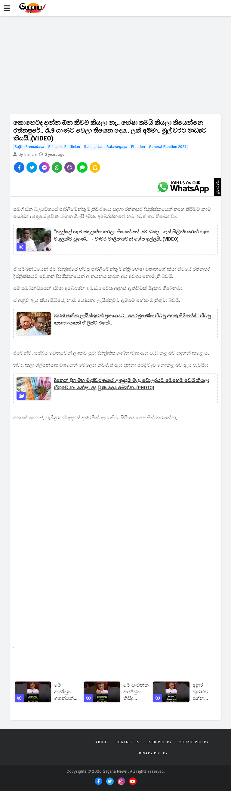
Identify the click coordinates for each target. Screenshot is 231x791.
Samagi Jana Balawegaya (105, 146)
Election (138, 146)
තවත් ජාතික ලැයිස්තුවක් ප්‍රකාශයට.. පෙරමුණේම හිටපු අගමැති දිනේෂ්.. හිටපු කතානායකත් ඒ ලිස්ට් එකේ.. (132, 319)
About (102, 742)
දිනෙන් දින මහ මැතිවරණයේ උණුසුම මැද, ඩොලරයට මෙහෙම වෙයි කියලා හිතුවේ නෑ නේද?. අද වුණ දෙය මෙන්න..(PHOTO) (131, 384)
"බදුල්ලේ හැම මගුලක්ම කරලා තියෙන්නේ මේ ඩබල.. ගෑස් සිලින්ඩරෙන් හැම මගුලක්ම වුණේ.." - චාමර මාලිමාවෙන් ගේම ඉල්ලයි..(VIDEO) (131, 235)
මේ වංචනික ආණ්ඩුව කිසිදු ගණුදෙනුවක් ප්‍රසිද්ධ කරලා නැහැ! (136, 692)
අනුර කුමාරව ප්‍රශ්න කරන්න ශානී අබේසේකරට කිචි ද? (206, 692)
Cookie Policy (194, 742)
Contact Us (128, 742)
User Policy (159, 742)
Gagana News (115, 771)
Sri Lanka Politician (64, 146)
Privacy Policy (152, 753)
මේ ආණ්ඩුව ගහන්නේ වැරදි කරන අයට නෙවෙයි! (65, 692)
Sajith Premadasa (29, 146)
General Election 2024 (167, 146)
